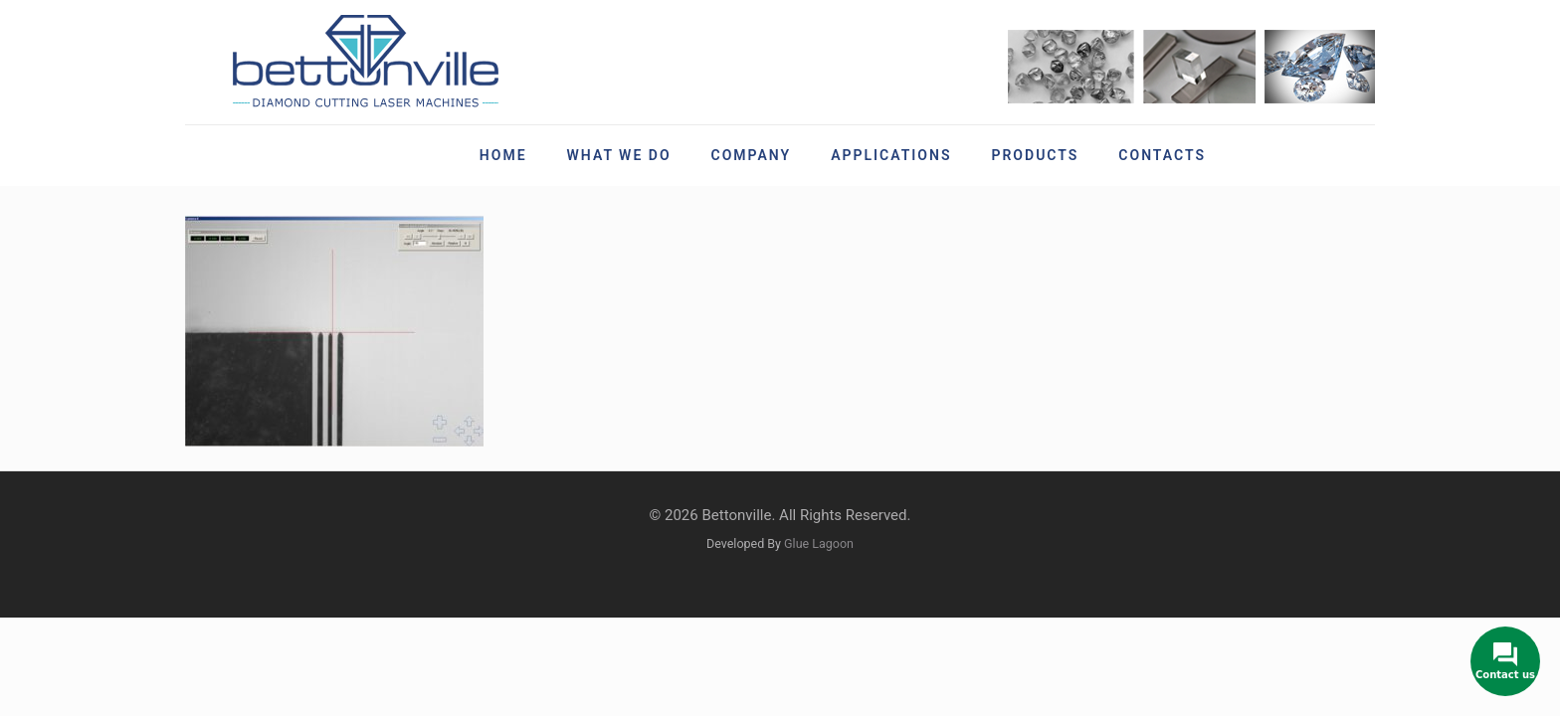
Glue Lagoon (819, 543)
